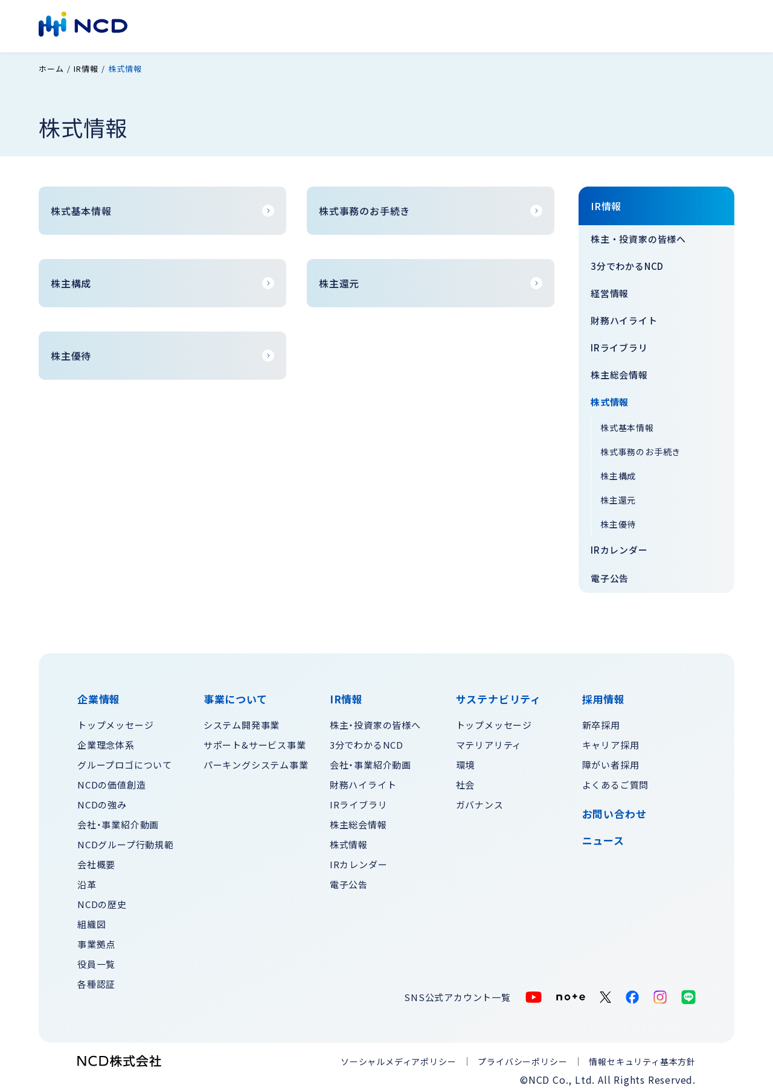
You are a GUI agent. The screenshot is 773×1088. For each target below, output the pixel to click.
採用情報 (587, 25)
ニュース (603, 836)
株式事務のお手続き (640, 447)
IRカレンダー (619, 545)
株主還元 (618, 496)
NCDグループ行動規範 (125, 840)
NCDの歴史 (102, 900)
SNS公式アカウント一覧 (457, 993)
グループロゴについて (124, 760)
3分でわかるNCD (627, 261)
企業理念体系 (106, 740)
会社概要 (96, 860)
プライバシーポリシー (522, 1057)
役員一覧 (96, 959)
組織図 (91, 920)
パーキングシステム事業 (256, 760)
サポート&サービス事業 (255, 740)
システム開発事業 (242, 720)
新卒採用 (601, 720)
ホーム (51, 65)
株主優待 (618, 520)
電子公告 (610, 574)
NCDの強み (102, 800)
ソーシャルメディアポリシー (398, 1057)
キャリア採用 (611, 740)
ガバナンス (480, 800)
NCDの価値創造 (111, 780)
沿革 (87, 880)
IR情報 (388, 25)
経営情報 (610, 289)
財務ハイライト (624, 316)
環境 (465, 760)
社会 (465, 780)
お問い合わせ (652, 25)
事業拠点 (96, 939)
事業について (328, 25)
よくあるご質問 (615, 780)
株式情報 (610, 397)
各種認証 (96, 979)
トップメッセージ (115, 720)
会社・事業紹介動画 (118, 820)
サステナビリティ (458, 25)
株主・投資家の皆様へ (638, 234)
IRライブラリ (619, 343)
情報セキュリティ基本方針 (642, 1057)
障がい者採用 (611, 760)
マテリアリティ (489, 740)
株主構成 (618, 472)
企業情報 (263, 25)
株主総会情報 (619, 370)
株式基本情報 (627, 423)
